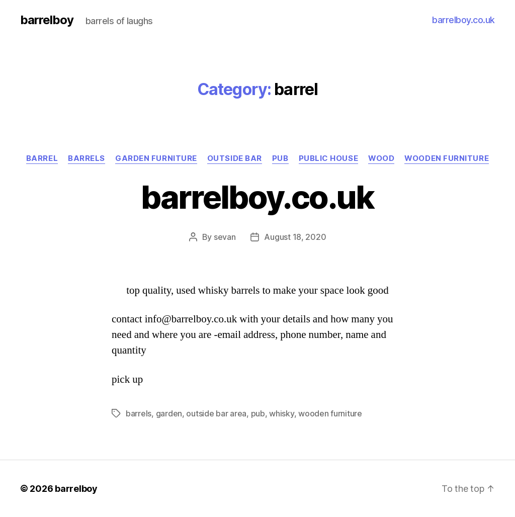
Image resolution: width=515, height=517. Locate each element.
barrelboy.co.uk (463, 20)
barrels (86, 158)
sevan (225, 237)
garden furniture (156, 158)
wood (381, 158)
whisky (281, 413)
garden (169, 413)
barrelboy (46, 20)
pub (280, 158)
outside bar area (216, 413)
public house (329, 158)
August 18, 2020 (295, 237)
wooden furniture (446, 158)
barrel (42, 158)
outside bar (234, 158)
